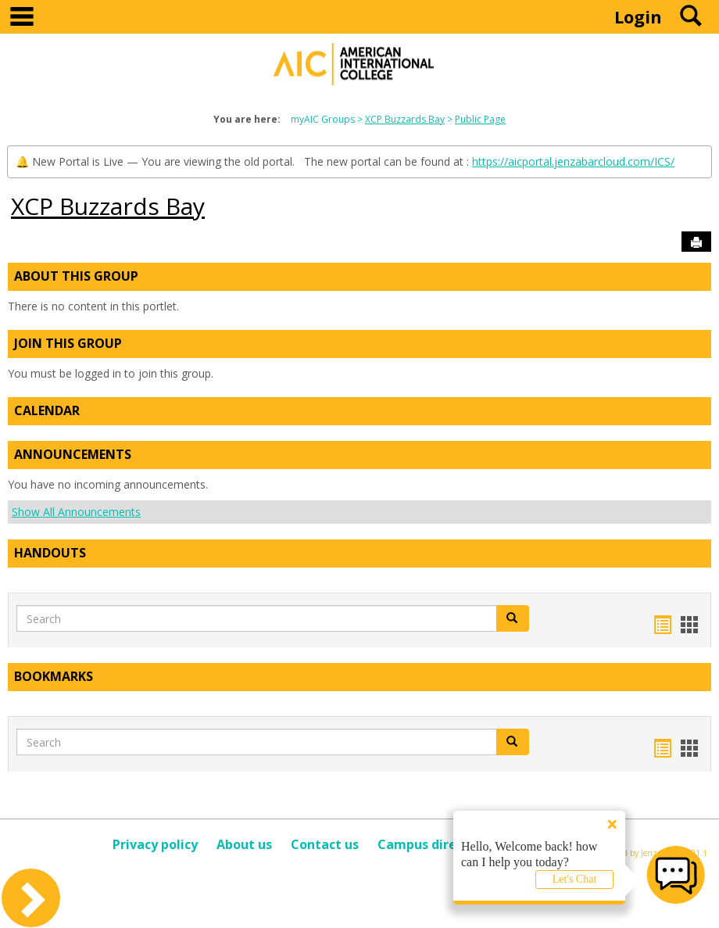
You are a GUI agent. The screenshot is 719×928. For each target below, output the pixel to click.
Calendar (47, 410)
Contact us (325, 844)
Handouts (50, 552)
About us (244, 844)
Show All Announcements (76, 511)
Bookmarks (53, 676)
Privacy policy (155, 844)
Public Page (480, 119)
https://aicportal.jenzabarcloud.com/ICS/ (573, 161)
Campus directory (433, 844)
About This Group (76, 276)
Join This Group (68, 343)
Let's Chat (575, 879)
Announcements (72, 454)
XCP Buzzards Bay (405, 119)
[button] (512, 618)
